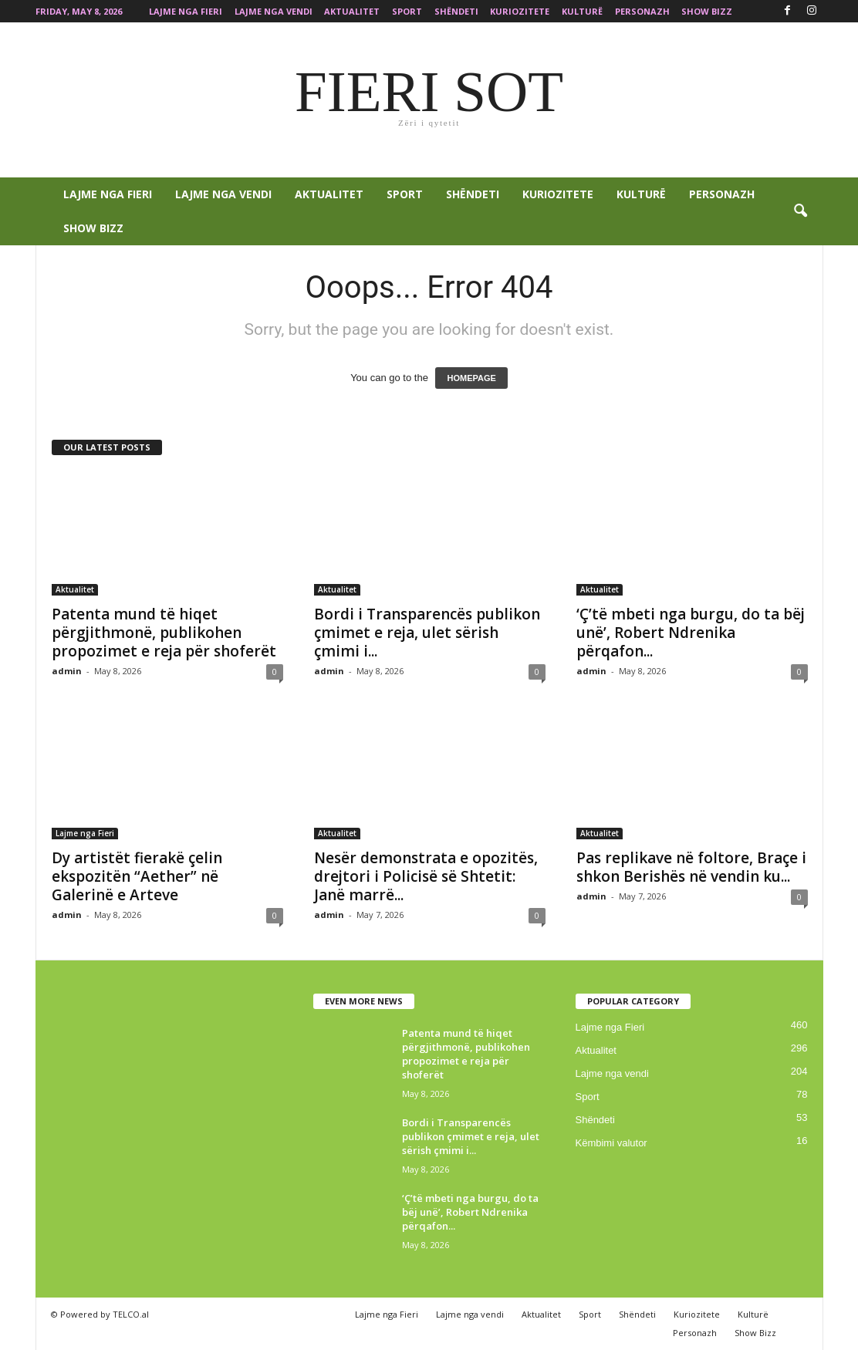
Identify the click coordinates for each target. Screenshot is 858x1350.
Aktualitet (352, 11)
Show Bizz (706, 11)
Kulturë (582, 11)
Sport (407, 11)
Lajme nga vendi (273, 11)
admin (67, 671)
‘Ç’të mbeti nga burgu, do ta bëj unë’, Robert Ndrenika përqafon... (690, 632)
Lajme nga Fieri (185, 11)
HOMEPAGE (471, 378)
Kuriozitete (519, 11)
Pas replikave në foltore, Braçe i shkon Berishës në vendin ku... (691, 867)
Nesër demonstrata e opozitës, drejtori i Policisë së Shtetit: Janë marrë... (426, 876)
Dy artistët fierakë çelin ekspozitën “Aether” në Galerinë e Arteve (137, 876)
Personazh (642, 11)
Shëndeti (456, 11)
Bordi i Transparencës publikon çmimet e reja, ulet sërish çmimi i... (427, 632)
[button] (800, 211)
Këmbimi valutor (611, 1143)
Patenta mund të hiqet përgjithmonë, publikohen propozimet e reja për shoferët (164, 632)
